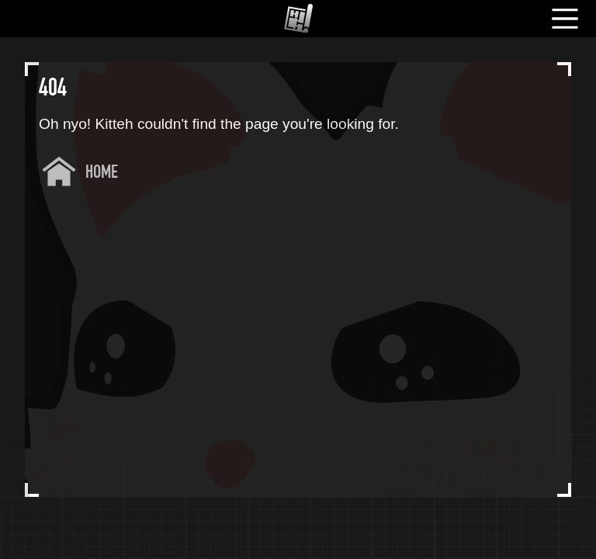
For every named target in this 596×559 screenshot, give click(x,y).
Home (101, 173)
